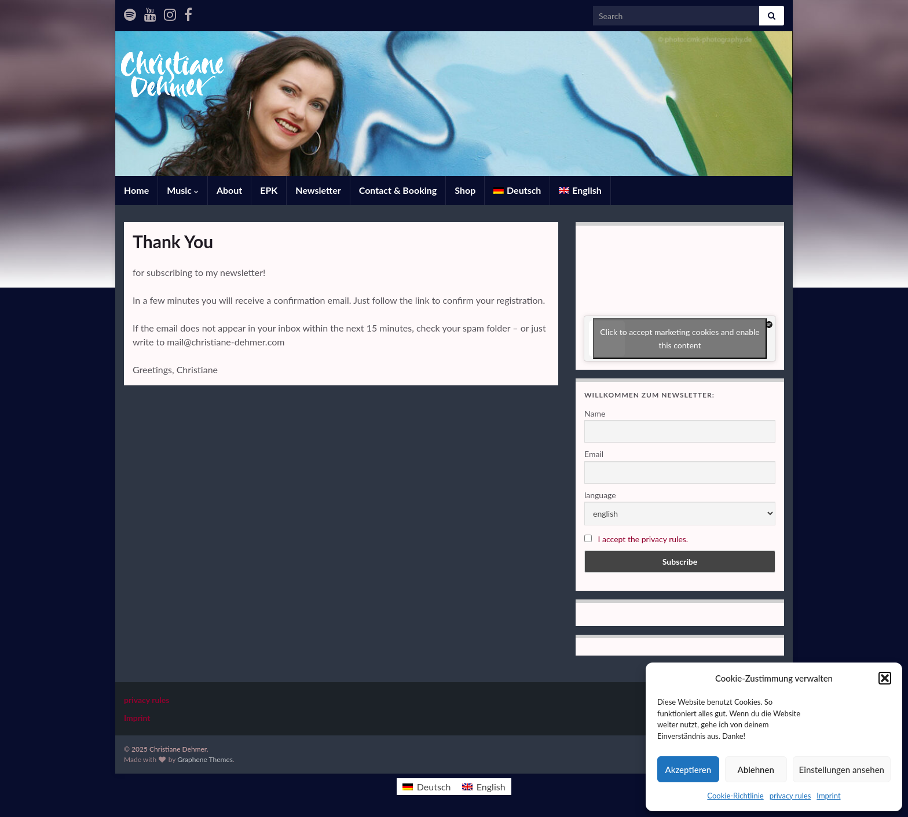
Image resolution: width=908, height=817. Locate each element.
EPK (268, 190)
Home (136, 190)
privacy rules (790, 795)
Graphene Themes (205, 759)
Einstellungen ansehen (841, 769)
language (600, 495)
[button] (885, 678)
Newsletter (317, 190)
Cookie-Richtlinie (735, 795)
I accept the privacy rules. (643, 539)
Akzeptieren (688, 769)
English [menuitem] (491, 786)
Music (183, 190)
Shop (465, 190)
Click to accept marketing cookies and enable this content (680, 338)
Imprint (828, 795)
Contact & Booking (398, 190)
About (229, 190)
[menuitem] (517, 190)
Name (594, 413)
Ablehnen (756, 769)
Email (593, 454)
